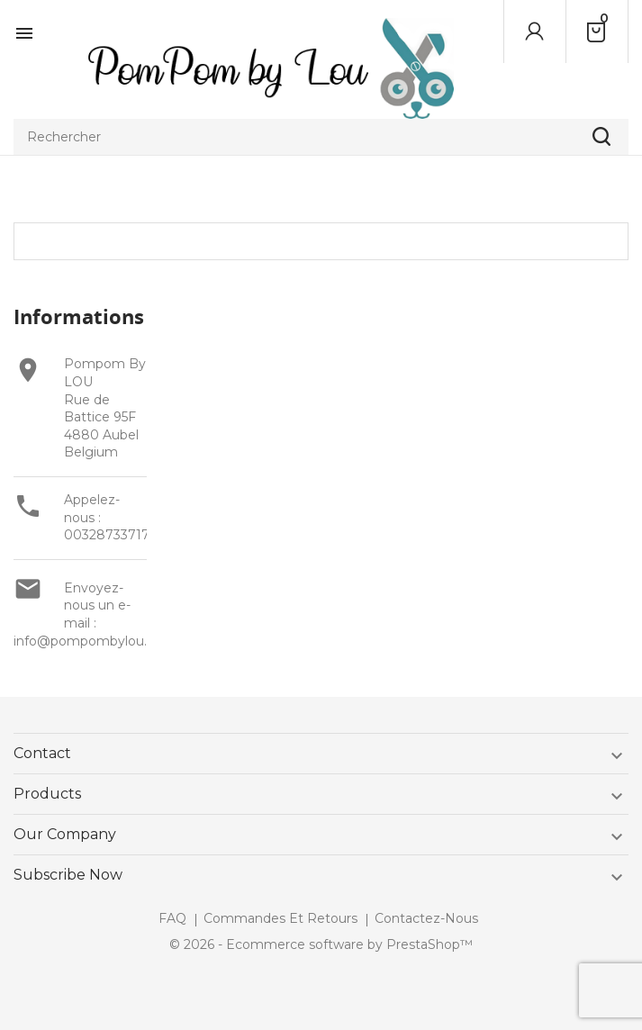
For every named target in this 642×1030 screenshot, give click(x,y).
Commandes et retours (280, 918)
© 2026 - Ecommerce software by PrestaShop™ (321, 944)
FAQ (172, 918)
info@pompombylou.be (88, 641)
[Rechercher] (321, 137)
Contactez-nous (426, 918)
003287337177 (111, 535)
